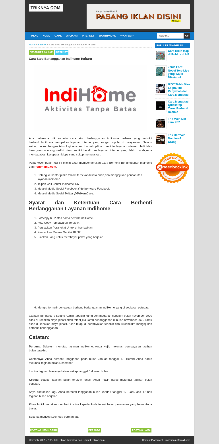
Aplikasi (72, 35)
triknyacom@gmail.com (177, 440)
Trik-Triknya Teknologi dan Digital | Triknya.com (79, 440)
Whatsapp (127, 35)
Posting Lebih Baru (43, 430)
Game (58, 35)
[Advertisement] (99, 272)
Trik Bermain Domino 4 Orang (177, 138)
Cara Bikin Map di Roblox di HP (178, 52)
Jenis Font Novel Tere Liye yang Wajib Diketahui (178, 72)
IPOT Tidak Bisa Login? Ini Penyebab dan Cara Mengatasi (179, 89)
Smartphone (107, 35)
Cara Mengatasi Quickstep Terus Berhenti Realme (178, 107)
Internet (88, 35)
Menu (34, 35)
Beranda (94, 430)
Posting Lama (141, 430)
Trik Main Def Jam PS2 (177, 120)
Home (46, 35)
